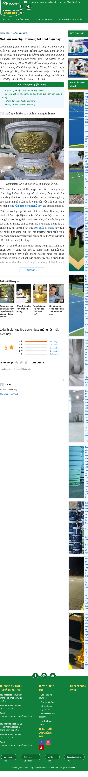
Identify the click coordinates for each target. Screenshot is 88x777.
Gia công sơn (22, 19)
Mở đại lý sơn (51, 758)
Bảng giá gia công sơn (74, 758)
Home (5, 19)
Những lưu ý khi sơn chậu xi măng (20, 104)
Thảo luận (4, 394)
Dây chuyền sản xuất (70, 19)
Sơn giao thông (48, 702)
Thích (14, 394)
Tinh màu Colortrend (28, 758)
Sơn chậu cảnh (11, 26)
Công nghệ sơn (44, 19)
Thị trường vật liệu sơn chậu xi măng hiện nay (25, 90)
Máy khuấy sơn (8, 758)
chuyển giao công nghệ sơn (26, 205)
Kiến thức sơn (33, 26)
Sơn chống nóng (57, 26)
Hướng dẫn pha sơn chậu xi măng (20, 101)
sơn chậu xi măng (44, 227)
